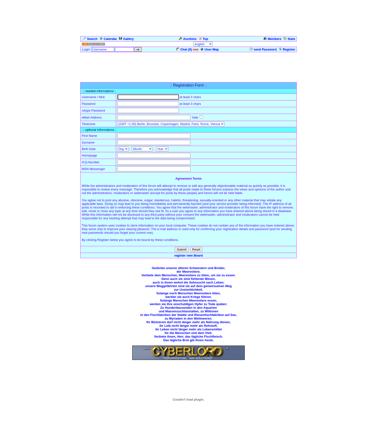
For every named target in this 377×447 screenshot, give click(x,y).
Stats (289, 39)
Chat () (184, 49)
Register (287, 49)
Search (90, 39)
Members (273, 39)
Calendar (108, 39)
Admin (290, 44)
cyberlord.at (220, 443)
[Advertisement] (188, 63)
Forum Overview (92, 80)
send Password (263, 49)
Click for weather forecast (188, 426)
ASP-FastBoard (175, 443)
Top (203, 39)
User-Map (210, 49)
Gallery (126, 39)
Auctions (188, 39)
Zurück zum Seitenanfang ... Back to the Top (188, 373)
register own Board (188, 255)
